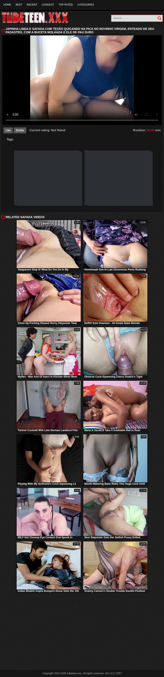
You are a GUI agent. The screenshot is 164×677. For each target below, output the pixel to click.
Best (19, 4)
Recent (32, 4)
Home (7, 4)
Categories (85, 4)
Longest (48, 4)
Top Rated (66, 4)
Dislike (20, 130)
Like (8, 130)
